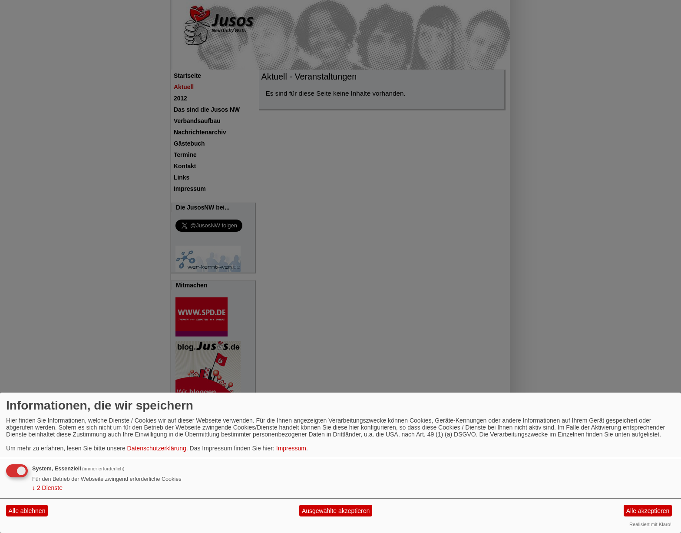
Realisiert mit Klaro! (650, 524)
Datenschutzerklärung (156, 448)
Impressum (291, 448)
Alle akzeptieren (648, 510)
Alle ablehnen (27, 510)
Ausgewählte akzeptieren (336, 510)
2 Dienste (47, 487)
